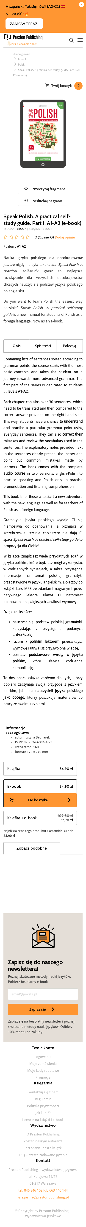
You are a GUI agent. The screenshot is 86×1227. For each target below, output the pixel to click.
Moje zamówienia (43, 1064)
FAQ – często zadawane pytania (43, 1155)
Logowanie (43, 1057)
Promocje (43, 1077)
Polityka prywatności (43, 1106)
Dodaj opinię (64, 237)
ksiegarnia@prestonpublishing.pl (43, 1197)
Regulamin (43, 1099)
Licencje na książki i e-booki (43, 1120)
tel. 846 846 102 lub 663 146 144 (43, 1190)
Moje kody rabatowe (43, 1071)
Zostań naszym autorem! (43, 1141)
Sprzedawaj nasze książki (43, 1148)
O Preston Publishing (43, 1134)
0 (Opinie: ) (44, 237)
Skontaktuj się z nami (43, 1092)
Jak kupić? (43, 1113)
